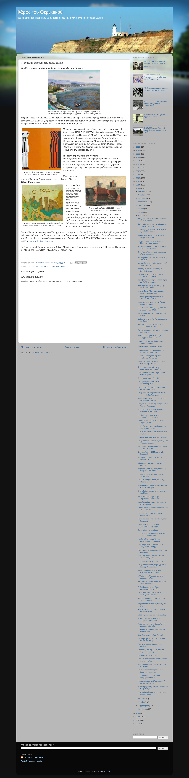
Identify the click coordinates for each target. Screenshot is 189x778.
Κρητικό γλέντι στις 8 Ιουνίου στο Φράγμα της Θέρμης (150, 546)
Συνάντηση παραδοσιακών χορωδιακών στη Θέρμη (148, 525)
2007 (138, 724)
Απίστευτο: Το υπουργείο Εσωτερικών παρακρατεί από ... (152, 610)
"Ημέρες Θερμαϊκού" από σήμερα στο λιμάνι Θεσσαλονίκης (152, 247)
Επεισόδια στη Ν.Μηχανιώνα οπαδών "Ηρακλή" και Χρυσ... (152, 486)
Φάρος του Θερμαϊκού (39, 12)
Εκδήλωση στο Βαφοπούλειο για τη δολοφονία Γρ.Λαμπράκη (151, 394)
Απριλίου (142, 699)
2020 (138, 164)
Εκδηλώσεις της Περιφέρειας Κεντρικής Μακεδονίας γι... (149, 619)
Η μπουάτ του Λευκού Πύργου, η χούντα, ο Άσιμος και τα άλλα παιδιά (155, 77)
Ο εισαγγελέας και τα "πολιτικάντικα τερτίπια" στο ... (151, 631)
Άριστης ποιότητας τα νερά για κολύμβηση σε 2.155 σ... (149, 337)
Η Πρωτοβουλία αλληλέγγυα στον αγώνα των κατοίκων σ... (151, 351)
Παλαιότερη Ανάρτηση (115, 347)
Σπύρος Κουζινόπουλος (34, 757)
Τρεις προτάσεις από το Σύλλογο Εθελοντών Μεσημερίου (150, 242)
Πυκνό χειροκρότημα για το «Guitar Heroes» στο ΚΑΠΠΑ (151, 298)
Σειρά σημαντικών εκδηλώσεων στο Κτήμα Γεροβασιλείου (152, 534)
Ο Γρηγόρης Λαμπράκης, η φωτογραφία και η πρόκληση (150, 368)
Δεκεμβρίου (143, 191)
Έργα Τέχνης (44, 266)
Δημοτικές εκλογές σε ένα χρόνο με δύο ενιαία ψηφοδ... (151, 303)
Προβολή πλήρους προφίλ (31, 761)
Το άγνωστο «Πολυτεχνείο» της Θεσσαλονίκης (154, 116)
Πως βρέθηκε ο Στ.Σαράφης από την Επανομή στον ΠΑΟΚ (152, 309)
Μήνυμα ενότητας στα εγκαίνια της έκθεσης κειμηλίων (151, 481)
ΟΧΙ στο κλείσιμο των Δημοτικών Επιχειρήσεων (150, 422)
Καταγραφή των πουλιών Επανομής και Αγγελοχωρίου (152, 383)
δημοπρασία (33, 266)
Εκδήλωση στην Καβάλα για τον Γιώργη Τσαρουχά (150, 342)
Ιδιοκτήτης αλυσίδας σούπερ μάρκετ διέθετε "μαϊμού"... (152, 253)
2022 (138, 157)
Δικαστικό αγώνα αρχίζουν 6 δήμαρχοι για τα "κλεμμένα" (152, 582)
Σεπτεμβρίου (143, 202)
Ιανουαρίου (142, 709)
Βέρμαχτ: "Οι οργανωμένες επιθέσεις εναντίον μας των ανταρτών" (154, 64)
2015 (138, 181)
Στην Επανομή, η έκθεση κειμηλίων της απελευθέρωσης (151, 388)
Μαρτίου (141, 702)
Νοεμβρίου (142, 195)
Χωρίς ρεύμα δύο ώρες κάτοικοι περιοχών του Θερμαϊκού (150, 571)
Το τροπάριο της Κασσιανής (148, 655)
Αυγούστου (142, 205)
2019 (138, 168)
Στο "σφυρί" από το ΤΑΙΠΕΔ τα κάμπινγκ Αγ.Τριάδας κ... (149, 594)
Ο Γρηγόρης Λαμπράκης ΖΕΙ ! (149, 378)
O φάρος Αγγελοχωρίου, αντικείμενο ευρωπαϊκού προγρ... (152, 231)
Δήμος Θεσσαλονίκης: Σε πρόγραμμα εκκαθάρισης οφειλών (152, 399)
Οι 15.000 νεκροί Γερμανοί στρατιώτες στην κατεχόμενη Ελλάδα (155, 130)
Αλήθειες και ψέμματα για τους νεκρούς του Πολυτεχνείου (156, 89)
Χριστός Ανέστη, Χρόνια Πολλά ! (150, 635)
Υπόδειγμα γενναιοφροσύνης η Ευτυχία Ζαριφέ (150, 270)
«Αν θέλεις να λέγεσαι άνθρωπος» (151, 347)
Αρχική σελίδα (72, 347)
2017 (138, 175)
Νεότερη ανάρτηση (31, 347)
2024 (138, 150)
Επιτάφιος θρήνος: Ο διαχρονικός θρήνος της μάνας (151, 651)
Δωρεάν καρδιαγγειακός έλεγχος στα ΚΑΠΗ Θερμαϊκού (152, 503)
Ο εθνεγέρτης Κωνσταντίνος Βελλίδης (152, 437)
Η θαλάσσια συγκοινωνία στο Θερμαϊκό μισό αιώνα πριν (149, 416)
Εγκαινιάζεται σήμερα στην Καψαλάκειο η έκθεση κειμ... (150, 498)
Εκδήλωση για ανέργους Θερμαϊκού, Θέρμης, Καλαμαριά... (152, 566)
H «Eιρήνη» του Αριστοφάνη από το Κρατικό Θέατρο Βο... (152, 427)
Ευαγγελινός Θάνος (57, 266)
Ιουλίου (141, 209)
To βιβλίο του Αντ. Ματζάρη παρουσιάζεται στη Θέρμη (149, 588)
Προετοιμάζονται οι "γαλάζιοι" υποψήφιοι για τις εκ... (149, 677)
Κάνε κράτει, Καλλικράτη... (148, 530)
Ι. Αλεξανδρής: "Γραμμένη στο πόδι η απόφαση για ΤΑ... (152, 577)
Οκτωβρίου (142, 198)
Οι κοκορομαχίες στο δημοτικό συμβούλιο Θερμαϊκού (149, 357)
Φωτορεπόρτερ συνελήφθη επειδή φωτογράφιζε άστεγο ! (151, 410)
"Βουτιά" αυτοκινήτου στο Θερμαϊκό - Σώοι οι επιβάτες (152, 599)
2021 (138, 161)
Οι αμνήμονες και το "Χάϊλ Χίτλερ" (151, 561)
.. (41, 241)
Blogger (107, 771)
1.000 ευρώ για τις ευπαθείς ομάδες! (152, 615)
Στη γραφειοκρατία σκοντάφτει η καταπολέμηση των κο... (150, 275)
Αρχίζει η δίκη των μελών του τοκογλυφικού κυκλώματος (149, 540)
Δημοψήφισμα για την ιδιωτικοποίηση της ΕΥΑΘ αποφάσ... (152, 281)
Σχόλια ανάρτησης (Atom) (42, 352)
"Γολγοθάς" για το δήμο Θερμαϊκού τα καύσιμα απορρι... (152, 220)
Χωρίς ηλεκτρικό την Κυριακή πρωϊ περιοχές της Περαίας (151, 362)
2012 (138, 713)
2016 (138, 178)
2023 (138, 154)
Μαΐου (140, 216)
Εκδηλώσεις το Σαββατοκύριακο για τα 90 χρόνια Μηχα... (153, 442)
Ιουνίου (141, 212)
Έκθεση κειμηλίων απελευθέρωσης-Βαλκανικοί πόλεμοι (152, 640)
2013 (138, 188)
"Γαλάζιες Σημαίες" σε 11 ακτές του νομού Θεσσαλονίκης (151, 325)
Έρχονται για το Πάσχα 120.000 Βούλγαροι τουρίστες (150, 671)
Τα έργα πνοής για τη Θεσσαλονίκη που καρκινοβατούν (151, 625)
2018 (138, 171)
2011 (138, 717)
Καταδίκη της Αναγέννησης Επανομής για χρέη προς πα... (152, 447)
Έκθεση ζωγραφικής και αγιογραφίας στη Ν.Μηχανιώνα (152, 287)
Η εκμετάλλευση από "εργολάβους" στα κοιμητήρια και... (151, 682)
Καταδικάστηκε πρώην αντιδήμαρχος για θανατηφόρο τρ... (152, 225)
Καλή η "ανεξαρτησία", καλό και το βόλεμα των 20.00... (151, 236)
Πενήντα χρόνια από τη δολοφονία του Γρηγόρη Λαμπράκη (153, 405)
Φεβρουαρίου (143, 706)
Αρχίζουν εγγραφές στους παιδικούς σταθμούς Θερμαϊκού (152, 470)
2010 (138, 720)
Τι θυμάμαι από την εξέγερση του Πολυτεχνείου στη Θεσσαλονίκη (155, 103)
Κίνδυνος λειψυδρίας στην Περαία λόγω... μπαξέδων (151, 557)
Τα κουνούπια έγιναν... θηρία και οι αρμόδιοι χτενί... (151, 374)
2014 (138, 185)
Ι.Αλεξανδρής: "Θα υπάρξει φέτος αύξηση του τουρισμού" (151, 292)
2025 (138, 147)
